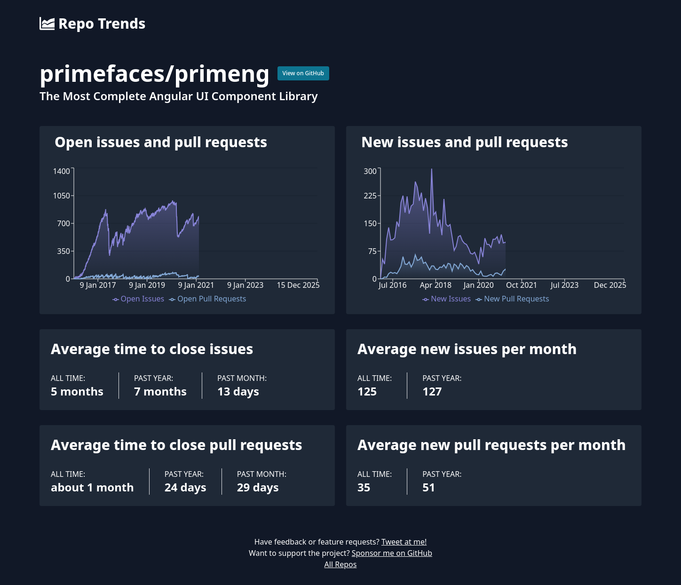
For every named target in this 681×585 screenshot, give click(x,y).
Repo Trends (92, 23)
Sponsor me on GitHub (392, 553)
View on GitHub (304, 73)
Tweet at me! (404, 542)
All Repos (341, 564)
